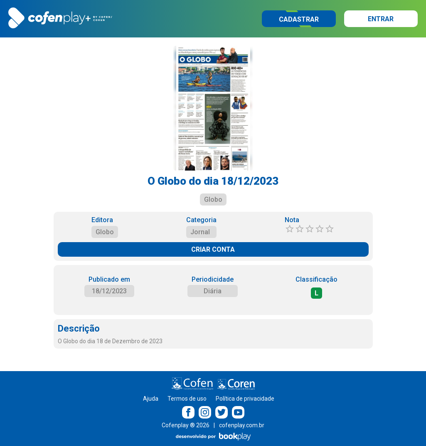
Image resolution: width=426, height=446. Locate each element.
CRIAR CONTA (213, 249)
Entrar (381, 19)
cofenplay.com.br (241, 425)
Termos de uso (187, 398)
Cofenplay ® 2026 (185, 425)
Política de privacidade (245, 398)
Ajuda (150, 398)
